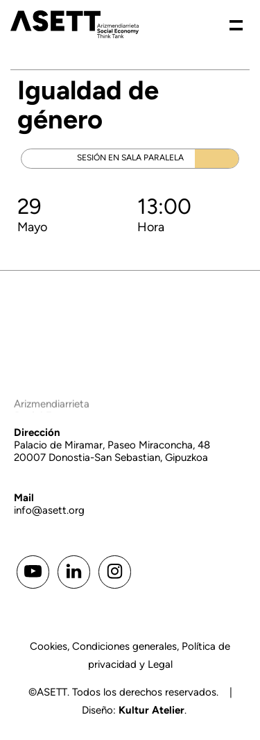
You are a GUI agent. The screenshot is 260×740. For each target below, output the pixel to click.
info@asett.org (49, 510)
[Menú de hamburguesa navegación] (236, 24)
